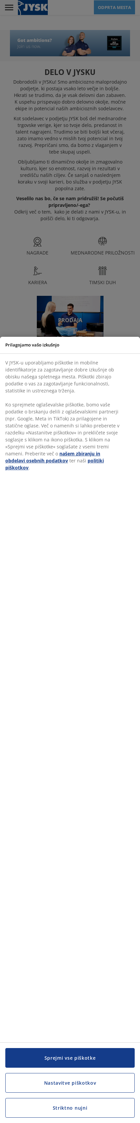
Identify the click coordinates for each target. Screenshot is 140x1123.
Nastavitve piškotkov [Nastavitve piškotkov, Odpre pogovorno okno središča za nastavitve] (70, 1083)
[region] (70, 730)
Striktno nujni (70, 1108)
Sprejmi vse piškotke (70, 1058)
